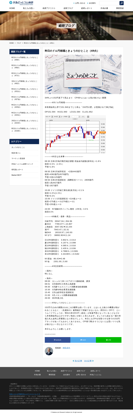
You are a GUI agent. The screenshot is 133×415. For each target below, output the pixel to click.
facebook (57, 340)
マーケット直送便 (18, 158)
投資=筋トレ (16, 153)
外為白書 (104, 8)
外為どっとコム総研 (21, 3)
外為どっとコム (95, 375)
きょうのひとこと (18, 147)
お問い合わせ (80, 3)
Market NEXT (17, 175)
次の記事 (88, 361)
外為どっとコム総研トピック (22, 164)
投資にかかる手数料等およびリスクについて (23, 394)
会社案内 (92, 3)
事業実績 (120, 8)
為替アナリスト (49, 8)
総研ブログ (68, 8)
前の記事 (78, 361)
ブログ (19, 43)
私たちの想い (28, 8)
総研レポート (86, 8)
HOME (12, 8)
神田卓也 (66, 348)
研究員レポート (17, 169)
